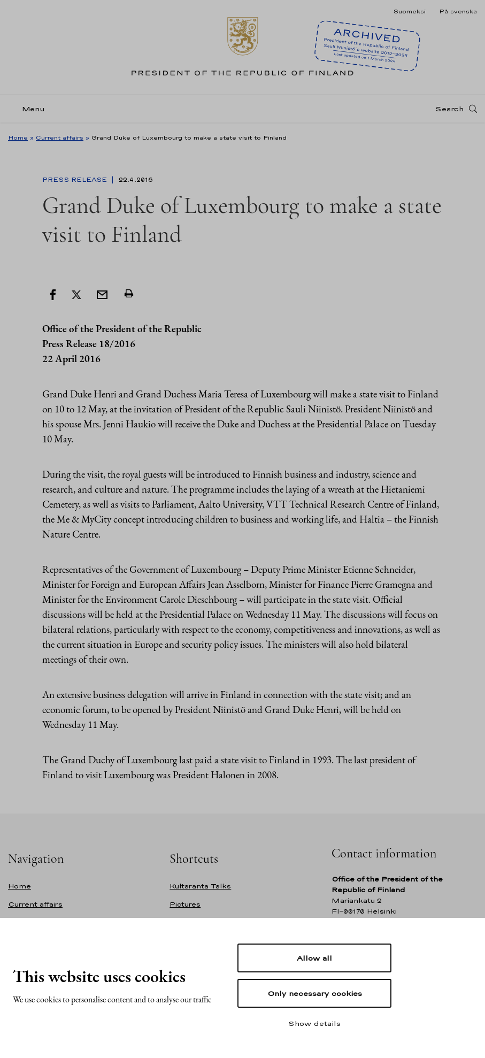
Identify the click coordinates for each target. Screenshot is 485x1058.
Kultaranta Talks (200, 886)
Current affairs (59, 137)
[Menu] (29, 109)
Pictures (185, 904)
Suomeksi (409, 11)
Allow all (314, 958)
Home (18, 137)
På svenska (458, 11)
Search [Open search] (449, 108)
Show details (314, 1023)
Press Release (75, 179)
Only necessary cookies (314, 993)
